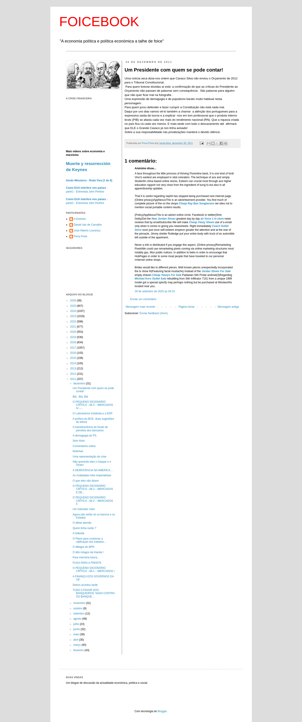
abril (76, 639)
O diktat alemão (82, 522)
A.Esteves (80, 218)
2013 (73, 368)
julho (76, 624)
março (77, 644)
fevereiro (78, 650)
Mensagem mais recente (140, 306)
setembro (79, 613)
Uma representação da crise (89, 456)
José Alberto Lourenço (87, 230)
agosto (77, 618)
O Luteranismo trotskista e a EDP (92, 413)
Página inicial (186, 306)
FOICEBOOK (99, 21)
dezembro (79, 383)
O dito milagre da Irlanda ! (88, 552)
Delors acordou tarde (85, 584)
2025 (73, 305)
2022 (73, 321)
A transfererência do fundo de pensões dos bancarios (90, 429)
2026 (73, 300)
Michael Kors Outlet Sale (150, 278)
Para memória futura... (86, 557)
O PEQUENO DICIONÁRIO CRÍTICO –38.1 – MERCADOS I (93, 569)
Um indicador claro (84, 509)
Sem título (79, 440)
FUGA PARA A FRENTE (87, 562)
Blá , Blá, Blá (80, 396)
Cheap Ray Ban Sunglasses (196, 203)
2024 (73, 311)
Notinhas (78, 451)
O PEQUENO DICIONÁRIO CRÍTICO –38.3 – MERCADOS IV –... (93, 405)
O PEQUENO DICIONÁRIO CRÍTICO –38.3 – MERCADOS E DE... (93, 489)
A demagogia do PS (84, 435)
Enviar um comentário (143, 299)
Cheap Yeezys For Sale (167, 275)
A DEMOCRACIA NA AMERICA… (93, 470)
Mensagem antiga (228, 306)
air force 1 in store (212, 218)
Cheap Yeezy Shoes (201, 222)
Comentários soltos (84, 446)
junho (77, 629)
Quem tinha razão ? (84, 528)
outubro (78, 608)
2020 (73, 331)
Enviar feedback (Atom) (154, 313)
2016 (73, 352)
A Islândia (78, 533)
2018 (73, 342)
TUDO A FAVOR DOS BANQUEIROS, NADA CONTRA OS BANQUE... (94, 593)
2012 (73, 373)
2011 (73, 379)
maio (76, 634)
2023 (73, 316)
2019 (73, 337)
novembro (79, 603)
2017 (73, 347)
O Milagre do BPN (83, 546)
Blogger (162, 711)
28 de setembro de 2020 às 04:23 (155, 291)
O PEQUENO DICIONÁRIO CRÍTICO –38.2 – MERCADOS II (93, 501)
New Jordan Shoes (164, 218)
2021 (73, 326)
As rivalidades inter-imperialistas (92, 475)
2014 (73, 363)
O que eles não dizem (86, 480)
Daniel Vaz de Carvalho (88, 224)
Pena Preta (80, 236)
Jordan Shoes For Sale (216, 271)
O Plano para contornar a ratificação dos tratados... (89, 540)
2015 (73, 358)
